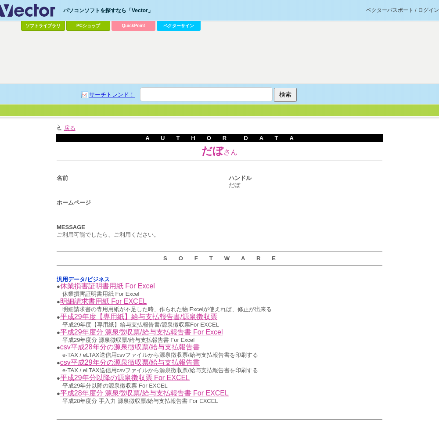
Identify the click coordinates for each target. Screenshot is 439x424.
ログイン (428, 10)
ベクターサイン (178, 25)
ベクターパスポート (390, 10)
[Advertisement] (219, 57)
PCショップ (88, 25)
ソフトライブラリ (43, 25)
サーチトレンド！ (112, 94)
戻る (70, 128)
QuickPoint (133, 25)
